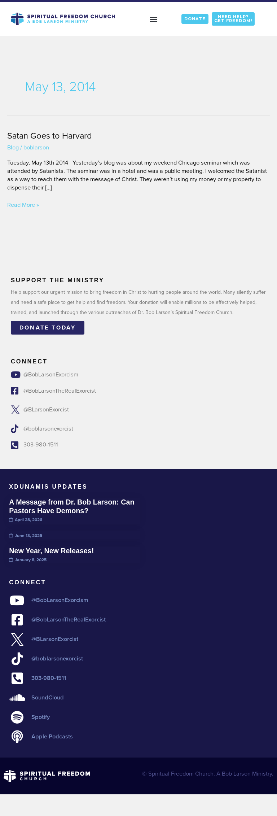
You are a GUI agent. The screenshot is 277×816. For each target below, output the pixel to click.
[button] (154, 19)
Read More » (23, 205)
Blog (13, 147)
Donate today (47, 327)
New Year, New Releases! (51, 551)
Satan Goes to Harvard (49, 135)
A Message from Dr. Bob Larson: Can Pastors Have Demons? (71, 506)
